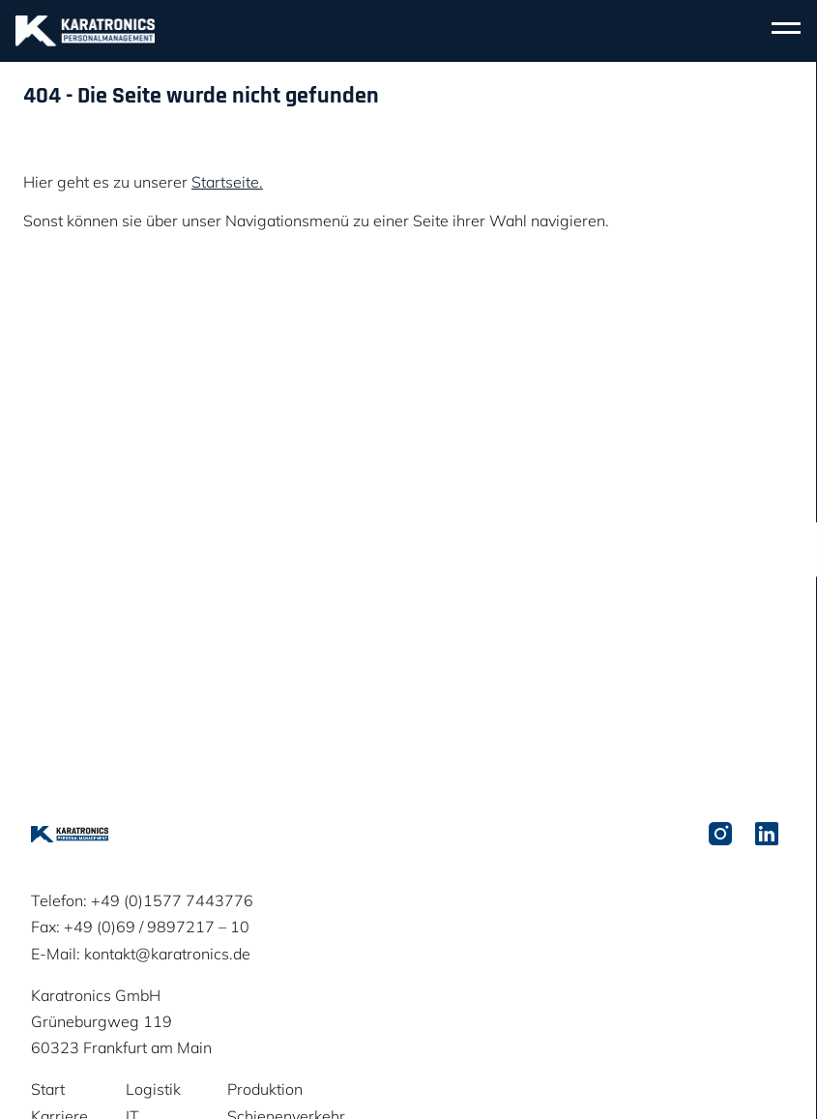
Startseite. (227, 181)
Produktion (265, 1089)
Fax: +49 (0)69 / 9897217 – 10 (140, 926)
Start (48, 1089)
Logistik (153, 1089)
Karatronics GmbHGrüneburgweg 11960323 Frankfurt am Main (121, 1021)
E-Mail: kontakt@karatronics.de (140, 953)
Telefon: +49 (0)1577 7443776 (142, 900)
